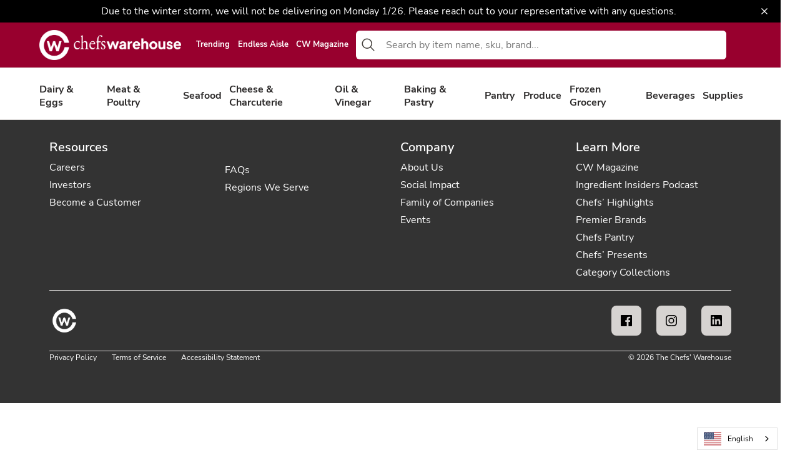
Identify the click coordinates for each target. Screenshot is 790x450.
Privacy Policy (73, 357)
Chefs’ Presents (612, 255)
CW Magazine (322, 45)
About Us (421, 167)
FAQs (237, 170)
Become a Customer (95, 203)
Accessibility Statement (220, 357)
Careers (67, 167)
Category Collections (623, 273)
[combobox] (553, 45)
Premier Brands (611, 220)
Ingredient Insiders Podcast (637, 185)
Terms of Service (139, 357)
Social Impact (430, 185)
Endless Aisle (263, 45)
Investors (70, 185)
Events (415, 220)
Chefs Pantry (605, 237)
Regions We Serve (267, 187)
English (729, 439)
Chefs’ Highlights (615, 203)
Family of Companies (447, 203)
